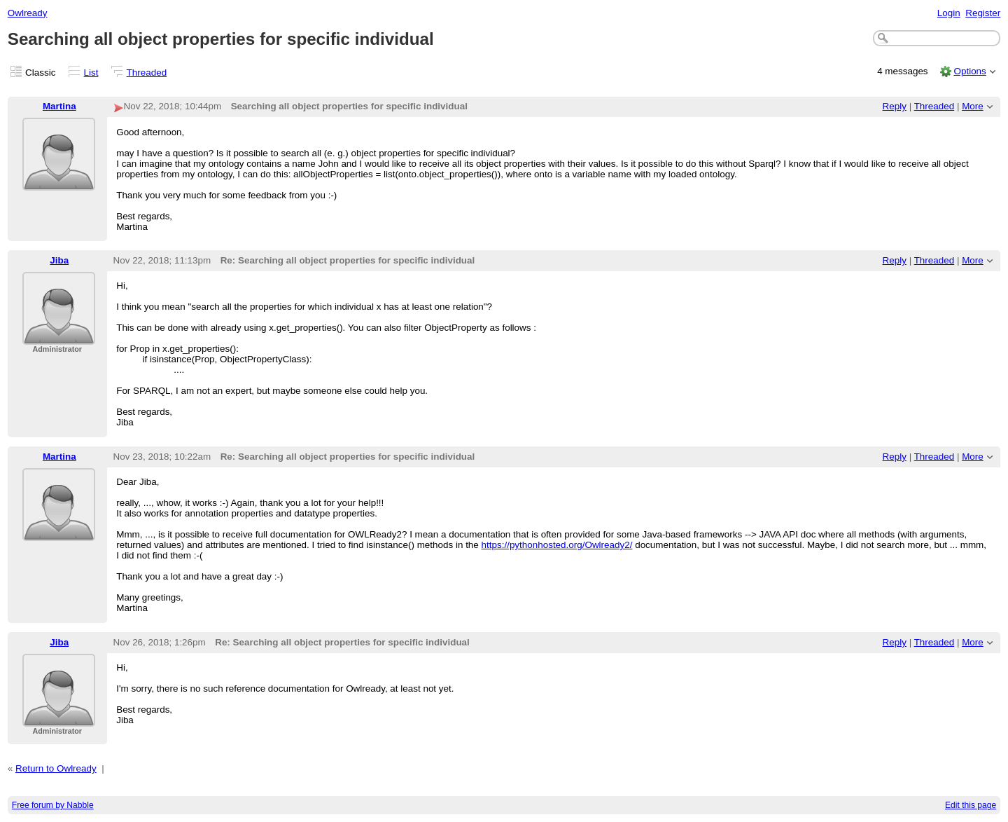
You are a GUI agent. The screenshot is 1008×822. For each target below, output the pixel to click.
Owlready (28, 13)
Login (948, 13)
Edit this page (970, 805)
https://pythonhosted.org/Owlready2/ (557, 545)
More (972, 106)
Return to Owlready (56, 768)
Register (982, 13)
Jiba (59, 260)
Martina (59, 106)
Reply (894, 106)
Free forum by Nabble (53, 805)
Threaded (147, 72)
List (91, 72)
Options (969, 71)
